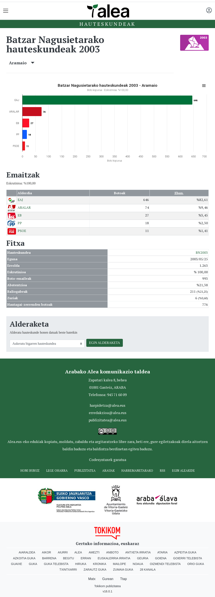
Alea (78, 552)
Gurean (107, 579)
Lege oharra (57, 471)
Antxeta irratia (138, 552)
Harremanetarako (137, 471)
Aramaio (21, 62)
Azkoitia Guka (24, 558)
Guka (33, 564)
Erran (86, 558)
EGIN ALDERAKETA (104, 342)
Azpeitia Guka (185, 552)
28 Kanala (148, 569)
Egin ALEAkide (183, 471)
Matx (92, 579)
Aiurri (63, 552)
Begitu (68, 558)
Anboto (112, 552)
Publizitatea (85, 471)
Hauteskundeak (107, 24)
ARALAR (24, 207)
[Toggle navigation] (5, 10)
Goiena (160, 558)
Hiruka (80, 564)
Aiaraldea (27, 552)
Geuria (142, 558)
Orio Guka (195, 564)
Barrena (49, 558)
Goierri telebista (187, 558)
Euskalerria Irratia (114, 558)
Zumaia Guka (123, 569)
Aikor (46, 552)
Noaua (138, 564)
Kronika (99, 564)
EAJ (20, 199)
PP (20, 223)
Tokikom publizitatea (107, 586)
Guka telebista (56, 564)
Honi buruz (29, 471)
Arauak (108, 471)
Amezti (94, 552)
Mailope (119, 564)
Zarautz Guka (95, 569)
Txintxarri (68, 569)
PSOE (22, 230)
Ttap (123, 579)
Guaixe (16, 564)
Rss (162, 471)
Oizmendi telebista (165, 564)
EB (20, 215)
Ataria (162, 552)
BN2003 (202, 252)
